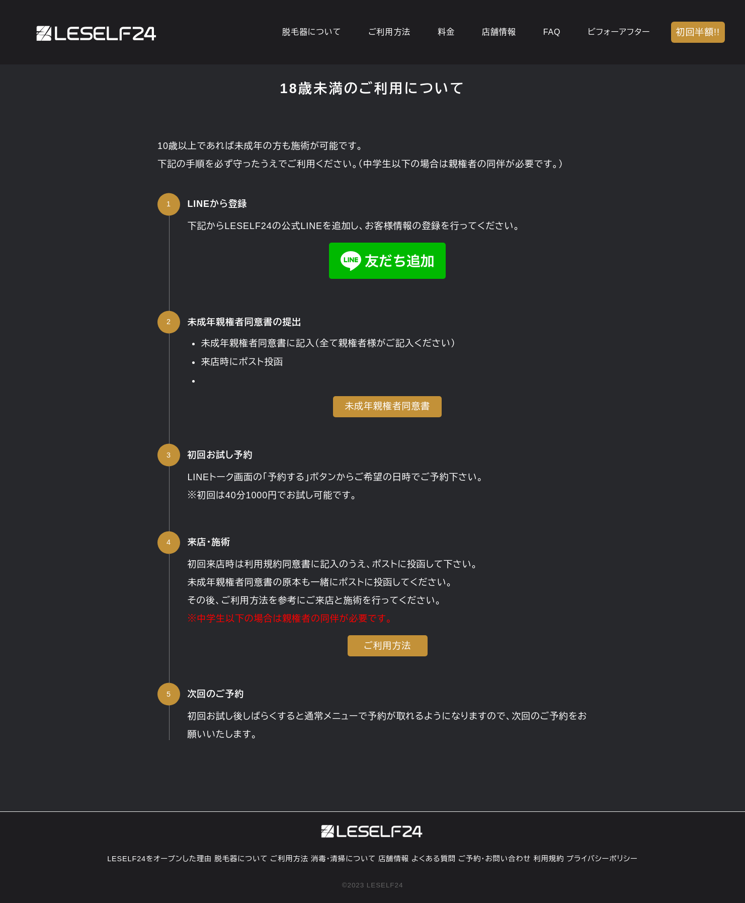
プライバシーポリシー (602, 859)
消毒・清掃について (343, 859)
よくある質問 (433, 859)
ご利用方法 (289, 859)
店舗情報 (393, 859)
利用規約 (548, 859)
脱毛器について (241, 859)
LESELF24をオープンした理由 (159, 859)
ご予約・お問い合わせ (494, 859)
